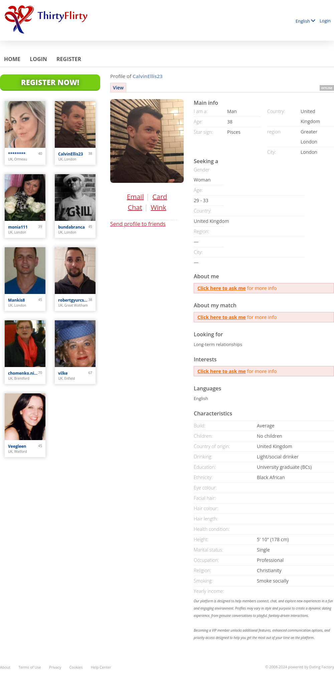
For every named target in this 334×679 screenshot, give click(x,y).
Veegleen (17, 446)
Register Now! (50, 82)
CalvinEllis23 (70, 154)
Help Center (101, 667)
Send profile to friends (138, 224)
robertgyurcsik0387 (73, 300)
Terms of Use (29, 667)
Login (325, 21)
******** (16, 154)
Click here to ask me (221, 288)
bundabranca (71, 227)
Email (135, 196)
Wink (158, 207)
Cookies (75, 667)
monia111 (18, 227)
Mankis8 (16, 300)
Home (12, 59)
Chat (135, 207)
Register (68, 59)
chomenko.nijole (23, 373)
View (118, 87)
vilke (63, 373)
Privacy (55, 667)
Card (159, 196)
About (5, 667)
